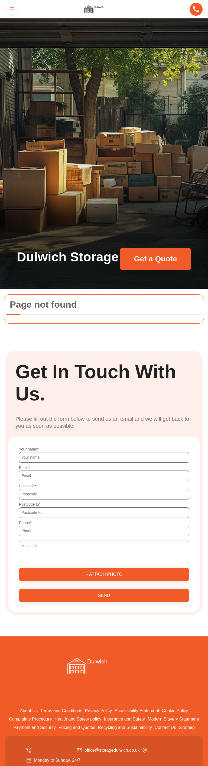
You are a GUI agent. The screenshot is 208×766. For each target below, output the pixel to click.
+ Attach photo (104, 574)
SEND (104, 595)
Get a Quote (155, 259)
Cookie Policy (175, 710)
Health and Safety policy (78, 719)
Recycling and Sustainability (125, 727)
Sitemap (187, 727)
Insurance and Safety (124, 719)
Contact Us (165, 727)
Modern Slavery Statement (173, 719)
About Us (29, 710)
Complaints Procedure (30, 719)
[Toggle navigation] (11, 9)
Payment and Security (34, 727)
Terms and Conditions (61, 710)
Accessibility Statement (137, 710)
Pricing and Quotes (76, 727)
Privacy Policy (98, 710)
